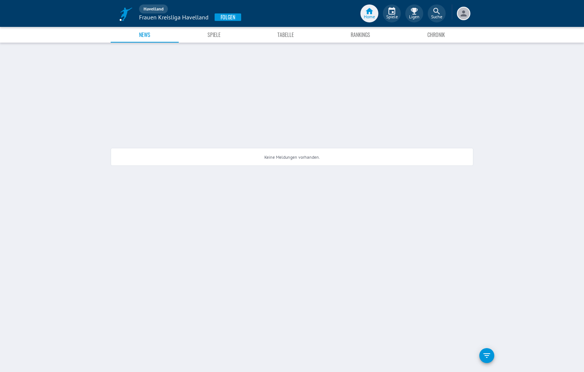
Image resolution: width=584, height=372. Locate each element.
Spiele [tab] (214, 34)
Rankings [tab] (360, 34)
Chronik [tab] (436, 34)
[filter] (486, 355)
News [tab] (144, 34)
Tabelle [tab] (285, 34)
